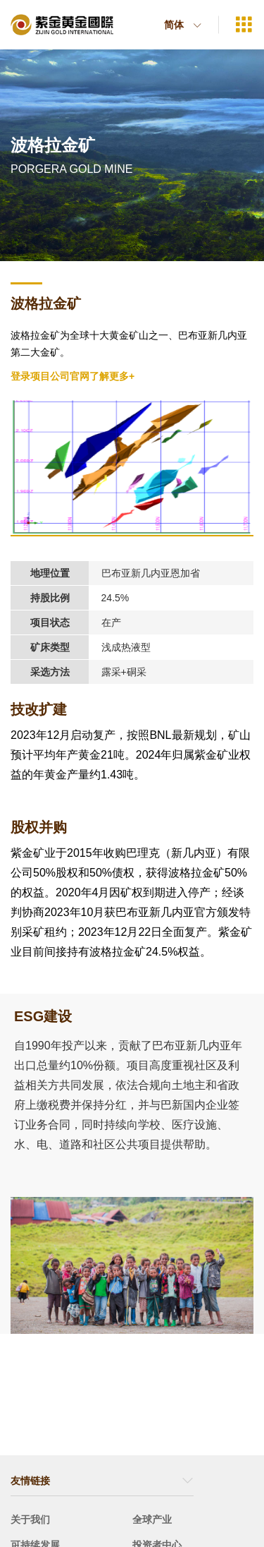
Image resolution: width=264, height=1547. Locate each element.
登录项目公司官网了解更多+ (72, 376)
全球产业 (152, 1519)
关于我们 (30, 1519)
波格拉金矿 (46, 303)
